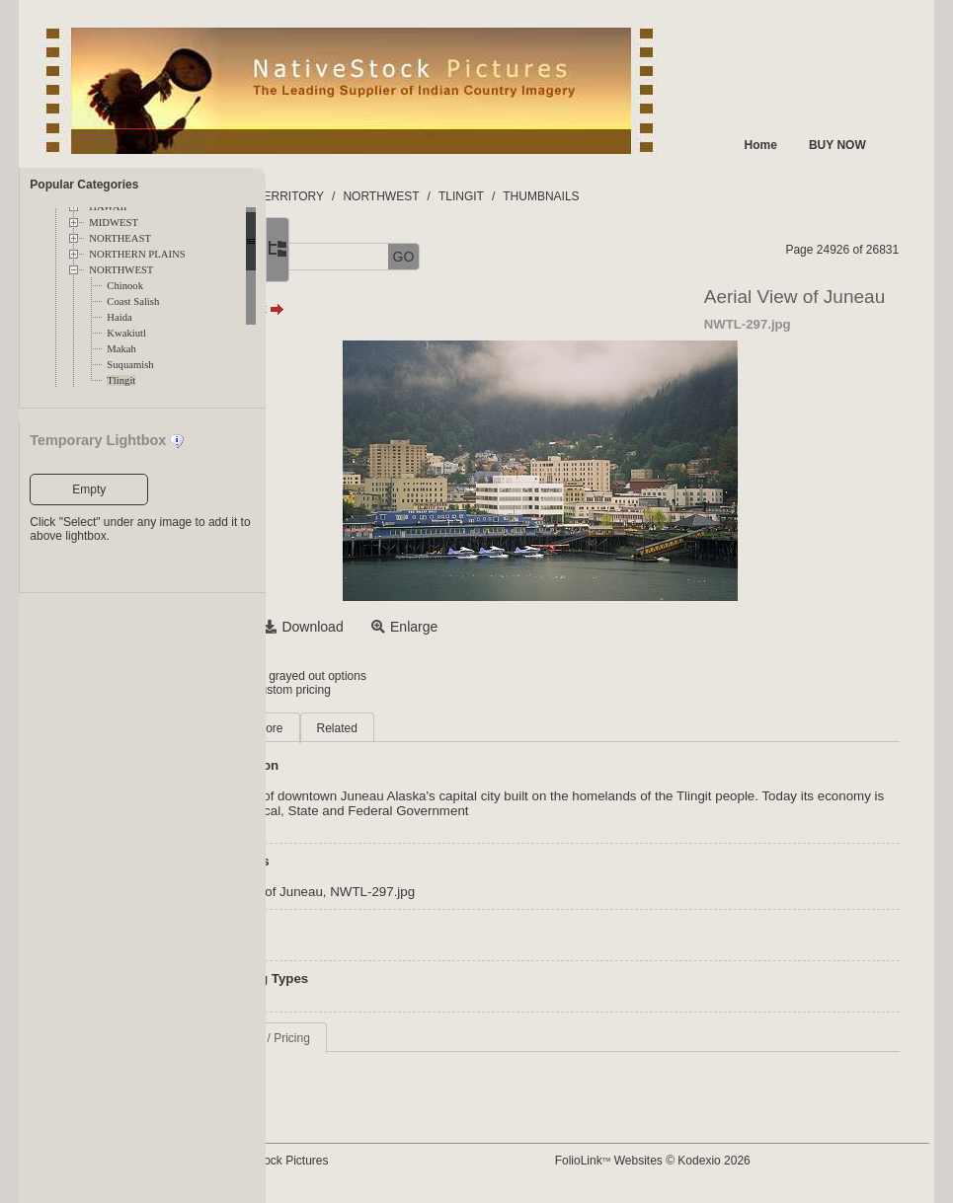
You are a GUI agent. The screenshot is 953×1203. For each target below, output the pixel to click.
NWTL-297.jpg (522, 891)
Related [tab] (487, 728)
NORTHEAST (120, 238)
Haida (119, 317)
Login (346, 676)
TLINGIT (611, 196)
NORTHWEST (121, 269)
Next (413, 309)
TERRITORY (440, 196)
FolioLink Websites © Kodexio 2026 (723, 1160)
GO (554, 256)
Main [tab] (359, 728)
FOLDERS (359, 196)
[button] (335, 257)
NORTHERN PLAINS (137, 254)
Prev (361, 309)
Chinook (125, 285)
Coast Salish (133, 301)
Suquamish (130, 364)
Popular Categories (84, 184)
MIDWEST (113, 222)
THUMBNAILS (691, 196)
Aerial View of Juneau (409, 891)
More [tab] (419, 728)
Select (366, 627)
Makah (121, 348)
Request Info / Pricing (403, 1038)
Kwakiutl (126, 333)
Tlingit (121, 380)
